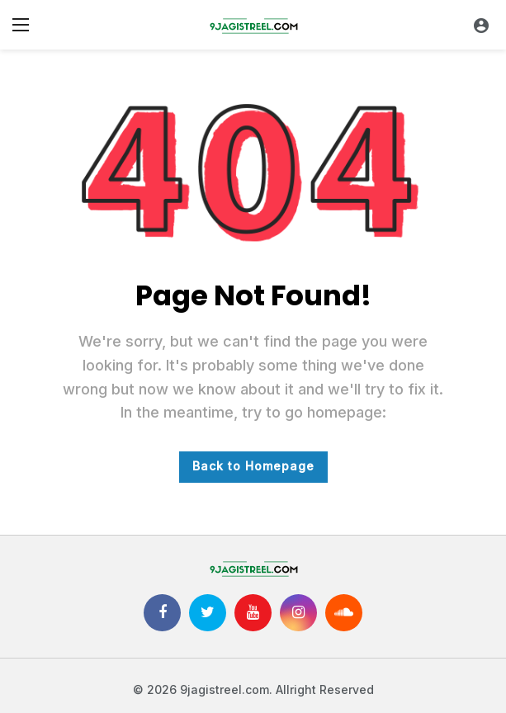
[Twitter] (207, 612)
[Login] (481, 24)
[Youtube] (253, 612)
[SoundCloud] (343, 612)
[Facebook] (162, 612)
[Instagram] (298, 612)
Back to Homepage (253, 466)
